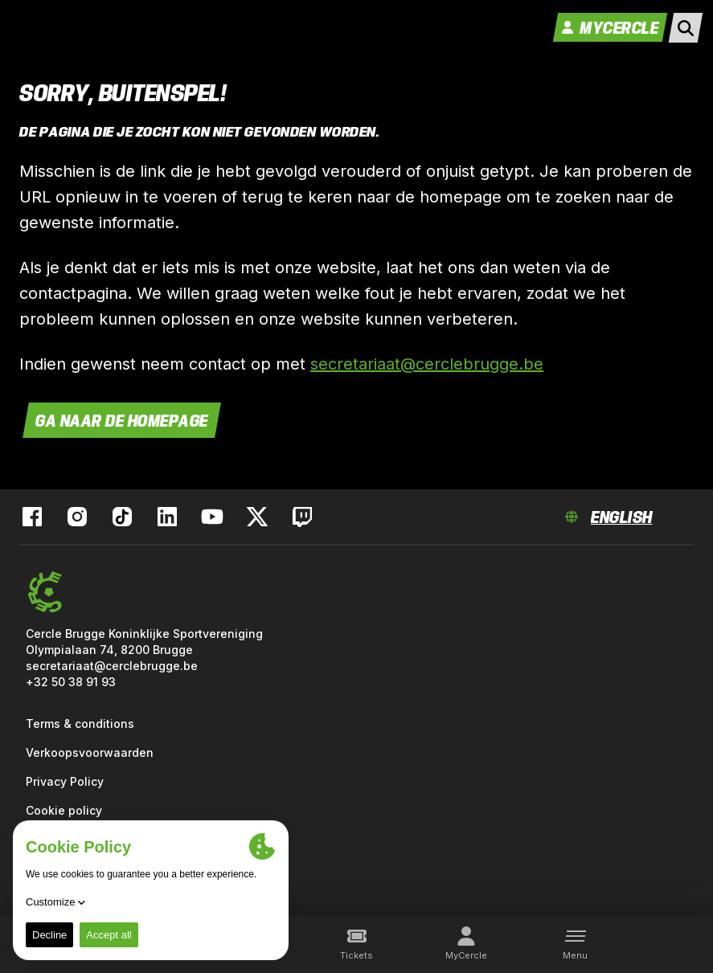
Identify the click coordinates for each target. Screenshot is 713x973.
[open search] (686, 28)
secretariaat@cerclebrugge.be (426, 364)
